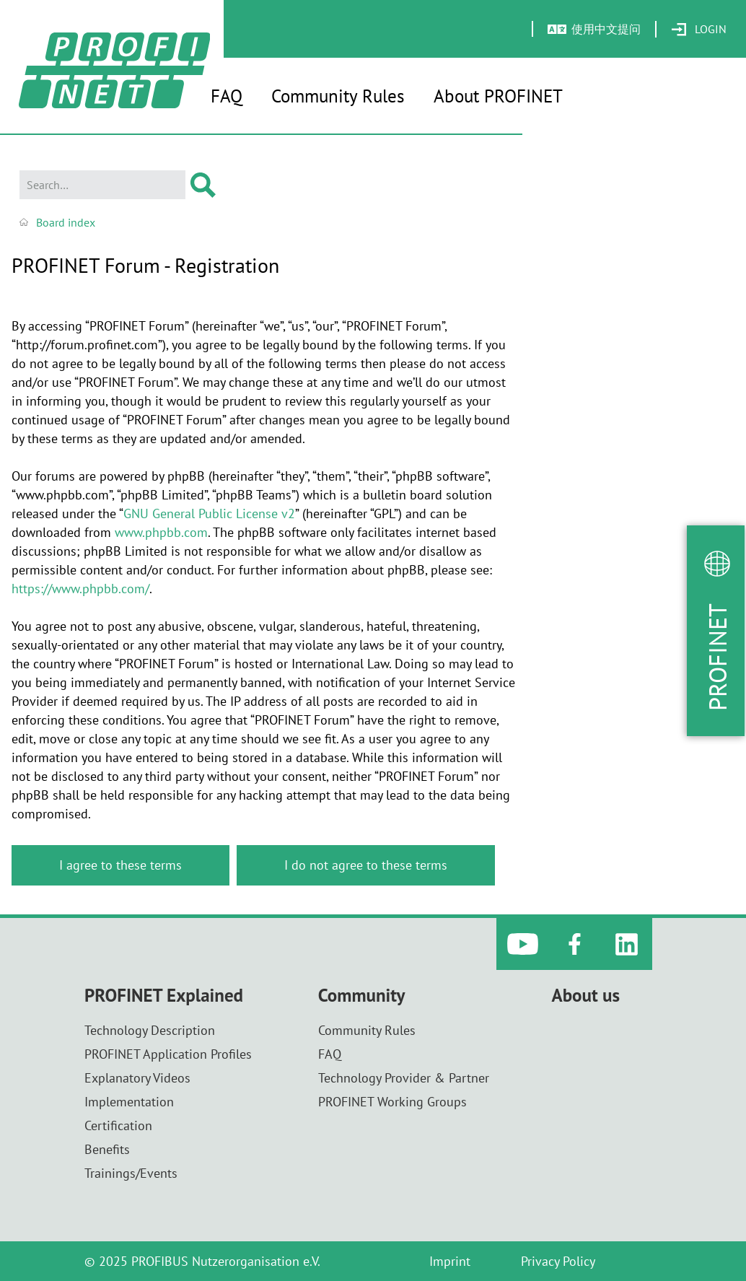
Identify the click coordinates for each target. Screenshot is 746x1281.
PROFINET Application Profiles (168, 1054)
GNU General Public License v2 (209, 513)
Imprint (449, 1261)
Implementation (129, 1101)
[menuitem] (699, 30)
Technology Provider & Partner (403, 1078)
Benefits (107, 1149)
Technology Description (149, 1030)
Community (361, 995)
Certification (118, 1125)
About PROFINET (498, 96)
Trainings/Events (130, 1173)
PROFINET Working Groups (392, 1101)
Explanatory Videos (137, 1078)
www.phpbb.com (161, 532)
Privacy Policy (558, 1261)
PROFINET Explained (163, 995)
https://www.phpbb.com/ (80, 588)
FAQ (226, 96)
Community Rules (338, 96)
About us (586, 995)
